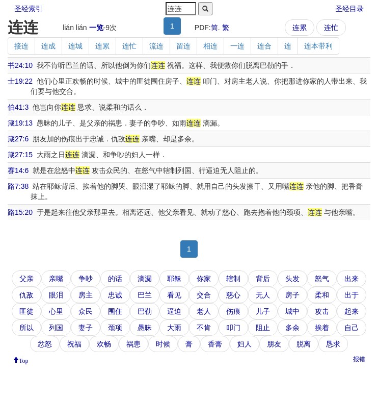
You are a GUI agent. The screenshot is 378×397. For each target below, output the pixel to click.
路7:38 (18, 186)
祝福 (74, 344)
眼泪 (56, 295)
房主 (85, 295)
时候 (163, 344)
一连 (237, 46)
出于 (351, 295)
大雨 (174, 328)
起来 (351, 311)
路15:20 (20, 212)
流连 (156, 46)
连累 (299, 27)
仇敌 (26, 295)
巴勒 (145, 311)
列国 (56, 328)
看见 (174, 295)
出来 (351, 279)
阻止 (263, 328)
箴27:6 (18, 139)
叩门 (233, 328)
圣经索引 (28, 9)
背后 (263, 279)
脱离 (303, 344)
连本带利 (318, 46)
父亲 (26, 279)
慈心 (233, 295)
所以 (26, 328)
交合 (204, 295)
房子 (292, 295)
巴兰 (145, 295)
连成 (48, 46)
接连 (21, 46)
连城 (75, 46)
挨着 (322, 328)
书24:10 (20, 65)
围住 (115, 311)
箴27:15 (20, 155)
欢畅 (104, 344)
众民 (85, 311)
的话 (115, 279)
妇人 (244, 344)
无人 (263, 295)
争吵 (85, 279)
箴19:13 (20, 123)
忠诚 (115, 295)
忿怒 (45, 344)
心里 (56, 311)
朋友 (274, 344)
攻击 (322, 311)
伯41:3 (18, 107)
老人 (204, 311)
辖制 (233, 279)
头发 (292, 279)
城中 (292, 311)
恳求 (333, 344)
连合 (264, 46)
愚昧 (145, 328)
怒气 (322, 279)
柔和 (322, 295)
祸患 (133, 344)
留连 (183, 46)
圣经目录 (349, 9)
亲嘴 (56, 279)
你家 (204, 279)
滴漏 (145, 279)
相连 (210, 46)
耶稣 (174, 279)
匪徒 (26, 311)
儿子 (263, 311)
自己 (351, 328)
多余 (292, 328)
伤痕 (233, 311)
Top (24, 359)
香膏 (215, 344)
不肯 (204, 328)
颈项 (115, 328)
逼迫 (174, 311)
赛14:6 (18, 170)
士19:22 (20, 81)
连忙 (331, 27)
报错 (359, 359)
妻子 (85, 328)
